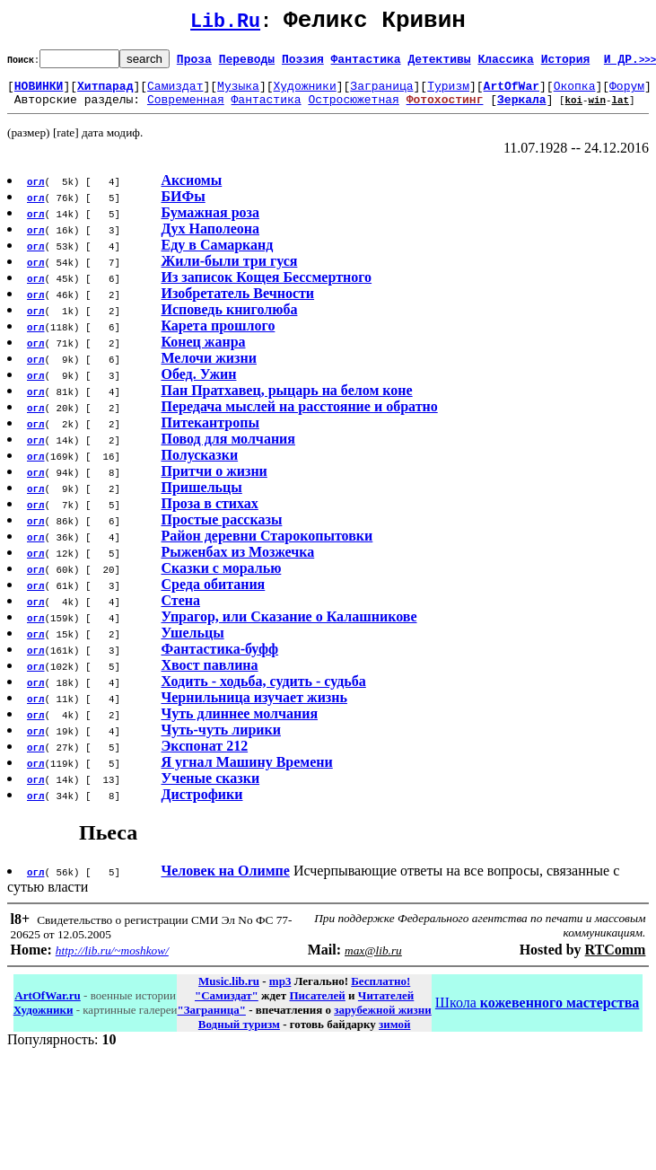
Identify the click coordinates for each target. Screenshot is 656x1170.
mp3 (280, 991)
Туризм (448, 93)
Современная (185, 109)
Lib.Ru (225, 25)
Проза (194, 64)
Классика (505, 64)
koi (573, 110)
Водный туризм (239, 1035)
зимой (394, 1035)
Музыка (238, 93)
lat (620, 110)
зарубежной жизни (383, 1020)
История (565, 64)
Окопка (575, 93)
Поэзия (303, 64)
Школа (537, 1013)
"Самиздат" (226, 1006)
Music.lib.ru (228, 991)
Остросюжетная (353, 109)
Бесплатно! (380, 991)
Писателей (317, 1006)
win (597, 110)
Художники (304, 93)
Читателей (386, 1006)
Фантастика (366, 64)
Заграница (381, 93)
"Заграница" (211, 1020)
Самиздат (175, 93)
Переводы (247, 64)
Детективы (438, 64)
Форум (626, 93)
